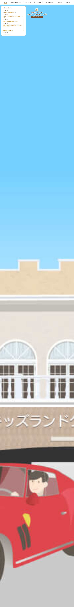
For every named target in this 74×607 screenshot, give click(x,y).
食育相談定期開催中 (9, 12)
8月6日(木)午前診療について (10, 21)
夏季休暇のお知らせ (8, 30)
